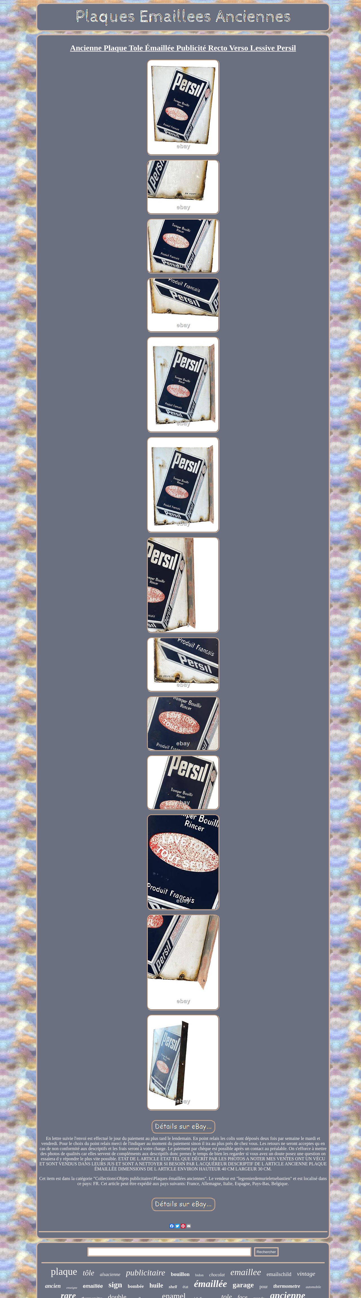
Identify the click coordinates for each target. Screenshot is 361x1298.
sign (115, 1284)
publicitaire (145, 1272)
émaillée (210, 1284)
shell (173, 1286)
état (185, 1287)
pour (263, 1286)
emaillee (245, 1272)
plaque (64, 1271)
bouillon (180, 1274)
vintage (306, 1273)
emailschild (279, 1274)
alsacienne (110, 1274)
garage (243, 1285)
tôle (88, 1273)
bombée (136, 1286)
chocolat (217, 1274)
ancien (53, 1286)
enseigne (71, 1287)
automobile (313, 1287)
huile (156, 1285)
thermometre (286, 1286)
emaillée (93, 1286)
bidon (199, 1275)
